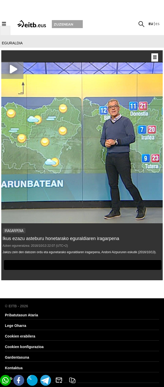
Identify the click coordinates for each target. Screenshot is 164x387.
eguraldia (12, 43)
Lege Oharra (15, 326)
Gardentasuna (17, 357)
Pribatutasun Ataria (21, 315)
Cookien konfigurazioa (24, 347)
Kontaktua (13, 368)
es (157, 24)
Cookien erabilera (20, 336)
